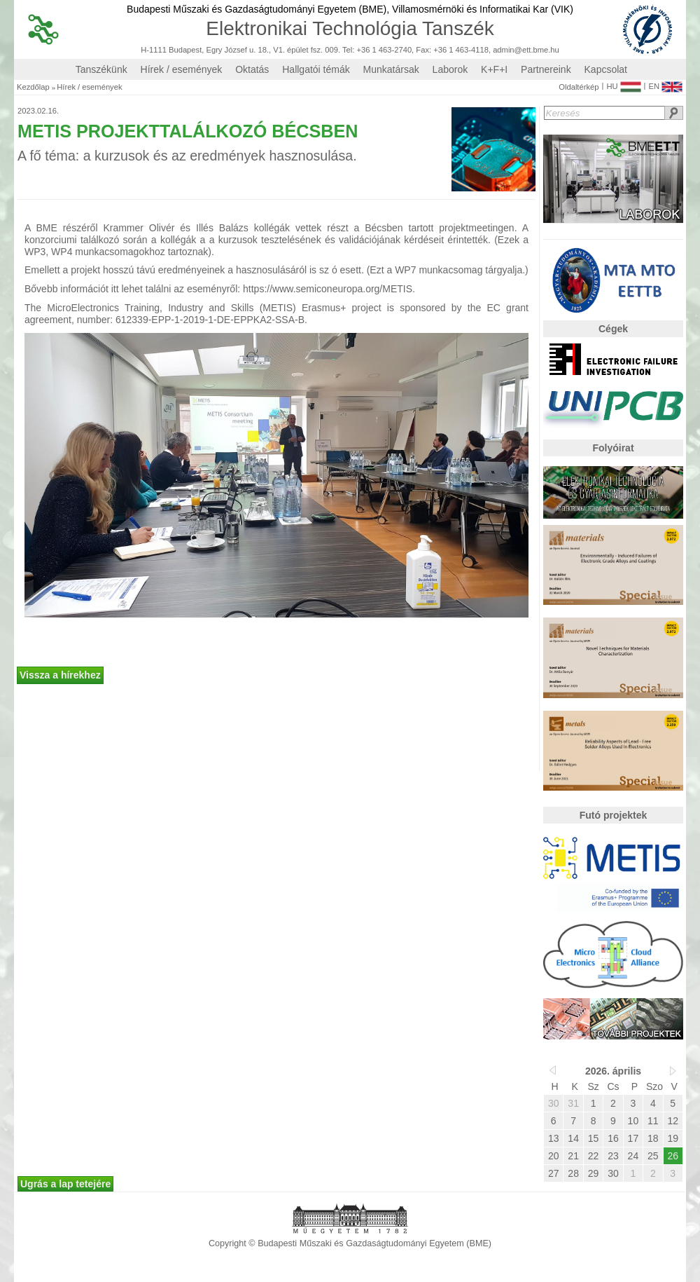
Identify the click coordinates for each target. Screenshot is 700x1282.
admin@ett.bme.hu (526, 50)
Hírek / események (182, 69)
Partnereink (546, 69)
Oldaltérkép (578, 87)
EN (665, 83)
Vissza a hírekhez (60, 675)
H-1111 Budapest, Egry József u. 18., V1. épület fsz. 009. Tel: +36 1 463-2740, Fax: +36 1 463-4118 (315, 50)
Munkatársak (391, 69)
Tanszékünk (101, 69)
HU (623, 83)
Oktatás (252, 69)
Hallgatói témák (316, 69)
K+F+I (494, 69)
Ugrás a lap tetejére (65, 1183)
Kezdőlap (33, 87)
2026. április (613, 1071)
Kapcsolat (605, 69)
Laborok (450, 69)
